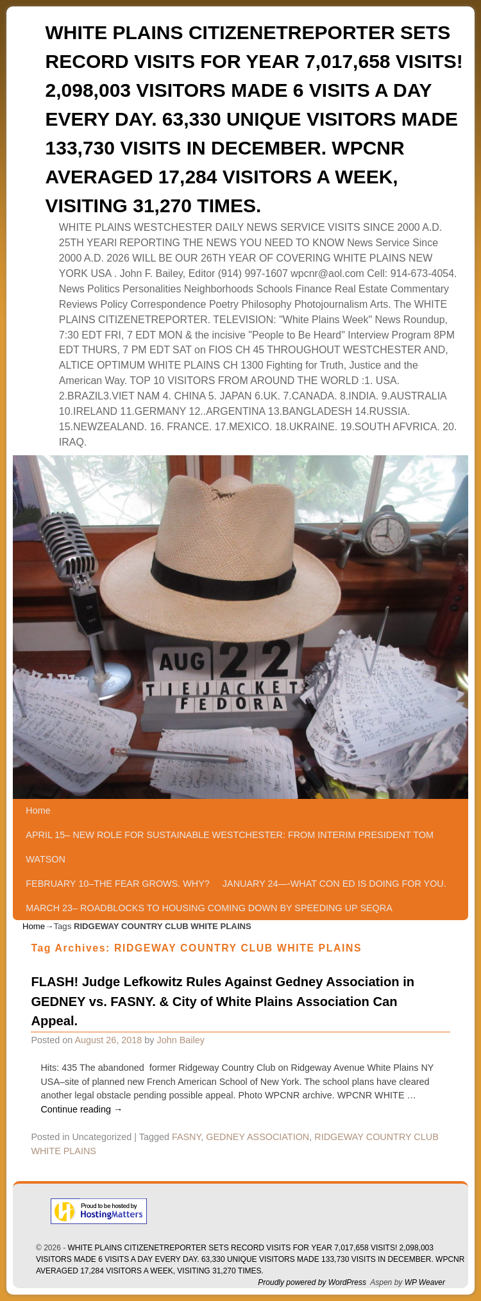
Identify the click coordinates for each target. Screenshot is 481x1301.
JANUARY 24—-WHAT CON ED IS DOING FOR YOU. (334, 883)
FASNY (186, 1137)
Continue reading (81, 1109)
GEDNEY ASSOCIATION (257, 1137)
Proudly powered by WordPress (312, 1282)
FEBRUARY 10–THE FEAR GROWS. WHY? (118, 883)
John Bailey (180, 1040)
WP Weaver (425, 1282)
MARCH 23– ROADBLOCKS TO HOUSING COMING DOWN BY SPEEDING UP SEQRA (209, 908)
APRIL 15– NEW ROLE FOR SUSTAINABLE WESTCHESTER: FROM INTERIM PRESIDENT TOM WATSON (230, 847)
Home (38, 810)
